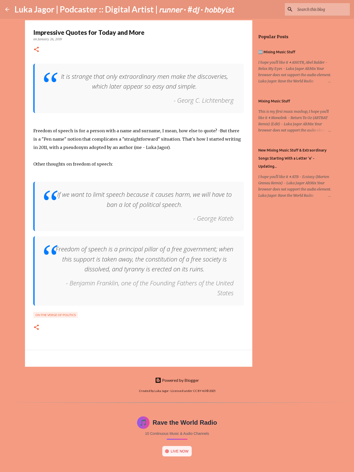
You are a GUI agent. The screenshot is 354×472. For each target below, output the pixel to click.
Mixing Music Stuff (274, 101)
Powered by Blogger (177, 380)
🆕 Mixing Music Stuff (276, 52)
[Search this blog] (322, 9)
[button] (36, 49)
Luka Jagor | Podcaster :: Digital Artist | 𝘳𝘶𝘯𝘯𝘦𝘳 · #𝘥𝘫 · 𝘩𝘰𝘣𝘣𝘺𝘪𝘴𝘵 (124, 9)
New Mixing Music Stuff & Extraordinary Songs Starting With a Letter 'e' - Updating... (292, 158)
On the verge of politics (55, 315)
